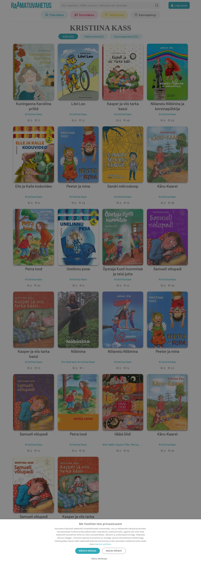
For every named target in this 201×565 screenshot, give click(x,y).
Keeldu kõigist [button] (114, 550)
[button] (100, 558)
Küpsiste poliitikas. (102, 544)
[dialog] (100, 542)
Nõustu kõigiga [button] (87, 550)
